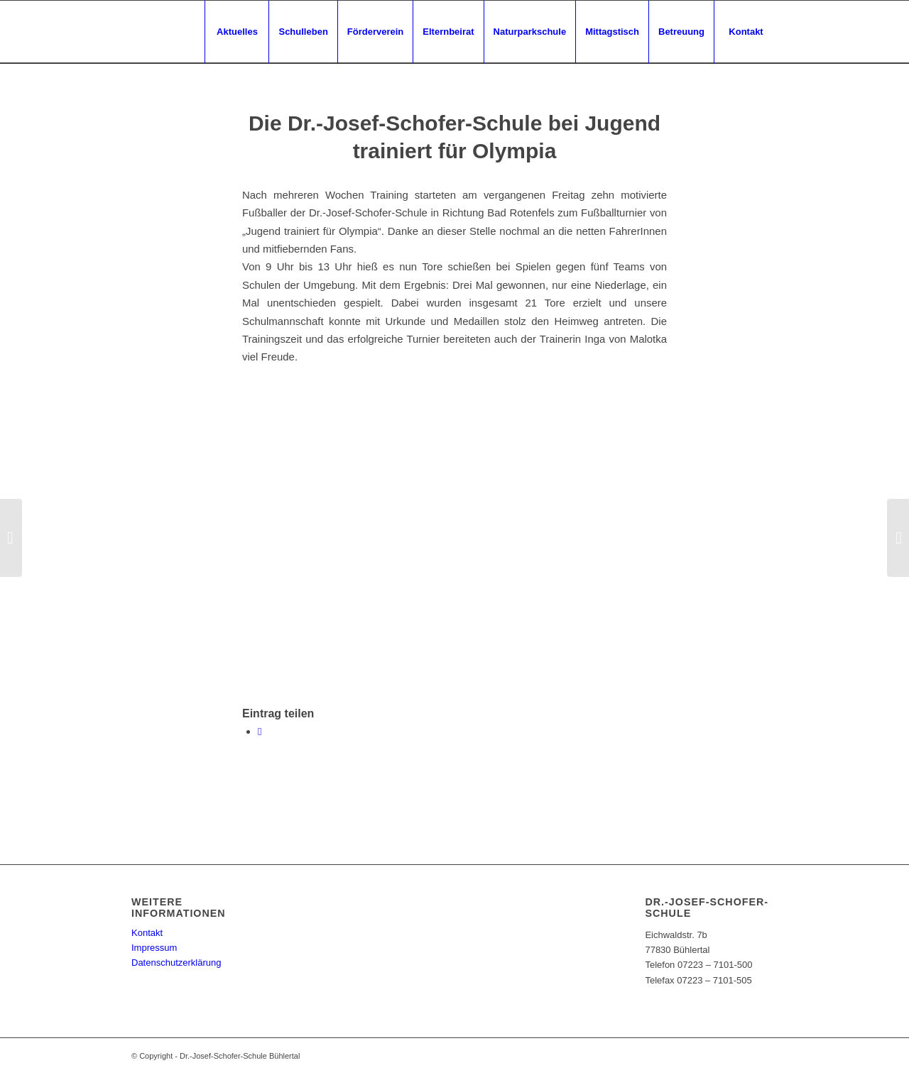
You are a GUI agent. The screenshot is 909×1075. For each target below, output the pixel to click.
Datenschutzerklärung (176, 962)
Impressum (154, 947)
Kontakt (147, 932)
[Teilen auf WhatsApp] (259, 731)
